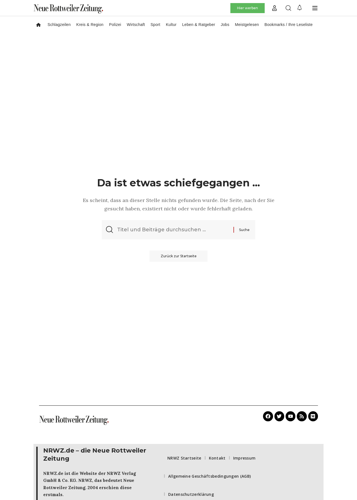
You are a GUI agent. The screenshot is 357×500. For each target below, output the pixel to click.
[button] (274, 8)
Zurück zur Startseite (179, 256)
